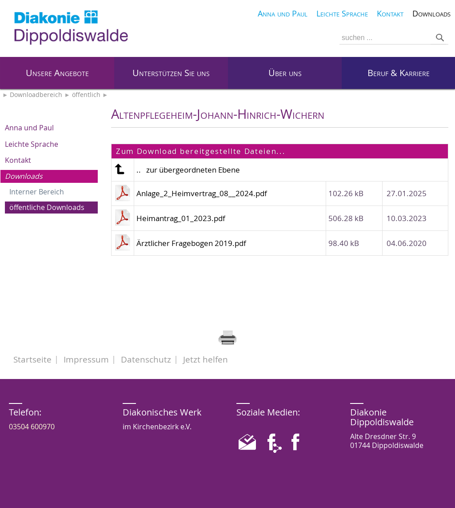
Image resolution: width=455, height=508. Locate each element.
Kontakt (18, 160)
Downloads (24, 176)
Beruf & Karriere (398, 73)
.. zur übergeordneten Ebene (188, 170)
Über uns (285, 73)
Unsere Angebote (57, 73)
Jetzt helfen (205, 359)
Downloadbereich (36, 95)
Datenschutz (146, 359)
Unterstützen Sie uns (171, 73)
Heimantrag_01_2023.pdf (180, 218)
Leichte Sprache (31, 144)
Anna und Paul (29, 128)
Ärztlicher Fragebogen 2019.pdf (191, 243)
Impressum (86, 359)
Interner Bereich (36, 192)
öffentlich (86, 95)
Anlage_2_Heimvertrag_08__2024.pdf (201, 193)
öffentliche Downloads (46, 207)
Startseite (32, 359)
